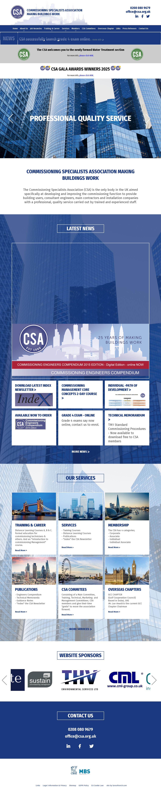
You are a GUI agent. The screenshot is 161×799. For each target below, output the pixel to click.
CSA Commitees (89, 30)
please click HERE (86, 59)
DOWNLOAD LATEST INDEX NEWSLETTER (31, 391)
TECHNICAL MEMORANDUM (121, 420)
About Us (23, 31)
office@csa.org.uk (138, 12)
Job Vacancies (35, 30)
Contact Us (144, 30)
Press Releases (130, 30)
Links (119, 29)
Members (76, 30)
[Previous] (12, 122)
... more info (97, 42)
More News (80, 455)
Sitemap (72, 794)
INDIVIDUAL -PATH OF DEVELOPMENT (124, 391)
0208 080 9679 (140, 8)
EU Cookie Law (99, 794)
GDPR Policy (84, 794)
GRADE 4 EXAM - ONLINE (80, 418)
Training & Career (51, 31)
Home (14, 29)
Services (66, 30)
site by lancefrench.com (121, 794)
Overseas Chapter (106, 30)
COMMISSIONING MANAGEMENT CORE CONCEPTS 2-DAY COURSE (77, 395)
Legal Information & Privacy (52, 794)
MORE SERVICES (80, 633)
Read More (21, 554)
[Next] (149, 122)
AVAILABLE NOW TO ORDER (29, 420)
